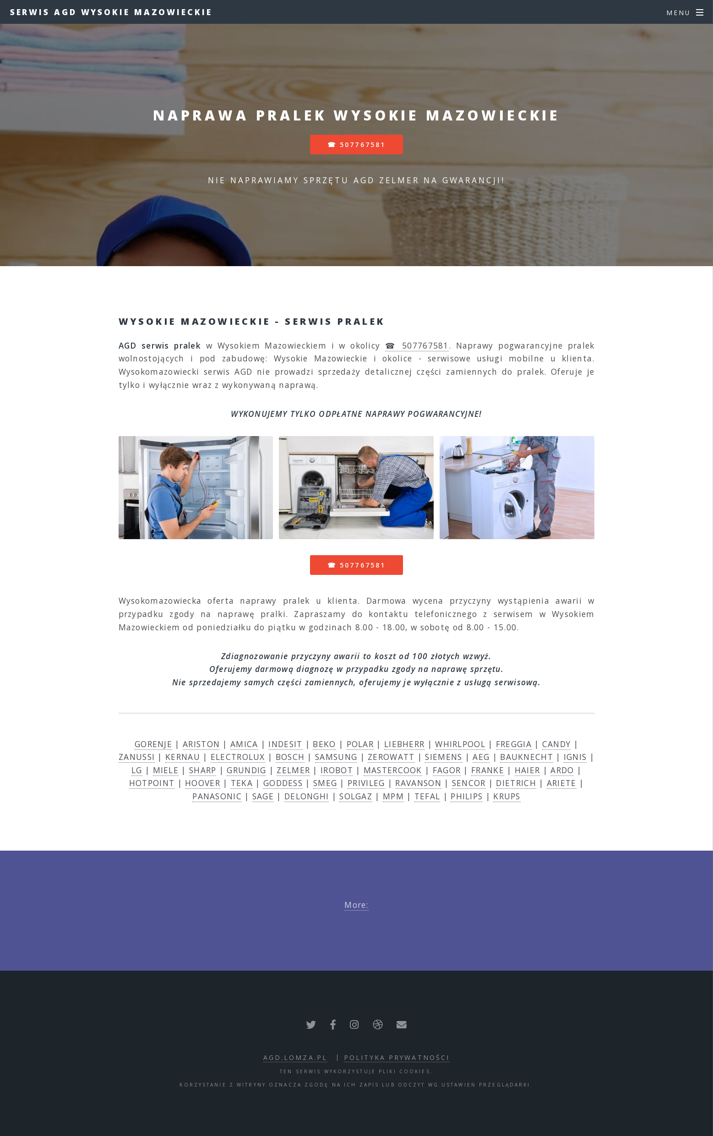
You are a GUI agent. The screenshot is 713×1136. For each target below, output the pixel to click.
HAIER (527, 770)
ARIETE (562, 782)
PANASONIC (217, 796)
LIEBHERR (404, 743)
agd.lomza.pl (295, 1057)
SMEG (325, 782)
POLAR (360, 743)
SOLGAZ (355, 796)
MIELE (166, 770)
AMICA (244, 743)
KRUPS (507, 796)
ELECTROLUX (238, 756)
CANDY (556, 743)
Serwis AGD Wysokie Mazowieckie (111, 11)
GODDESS (283, 782)
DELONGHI (306, 796)
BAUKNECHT (526, 756)
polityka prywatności (397, 1057)
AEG (481, 756)
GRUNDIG (246, 770)
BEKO (324, 743)
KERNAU (182, 756)
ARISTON (201, 743)
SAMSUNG (336, 756)
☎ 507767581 (356, 144)
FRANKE (487, 770)
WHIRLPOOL (460, 743)
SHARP (203, 770)
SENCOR (469, 782)
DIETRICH (516, 782)
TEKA (242, 782)
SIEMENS (443, 756)
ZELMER (293, 770)
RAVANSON (418, 782)
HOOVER (202, 782)
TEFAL (427, 796)
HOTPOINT (151, 782)
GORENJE (153, 743)
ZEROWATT (391, 756)
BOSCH (290, 756)
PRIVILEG (366, 782)
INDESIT (285, 743)
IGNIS (575, 756)
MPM (393, 796)
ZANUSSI (137, 756)
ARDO (562, 770)
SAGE (263, 796)
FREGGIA (514, 743)
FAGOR (447, 770)
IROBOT (337, 770)
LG (136, 770)
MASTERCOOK (393, 770)
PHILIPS (467, 796)
